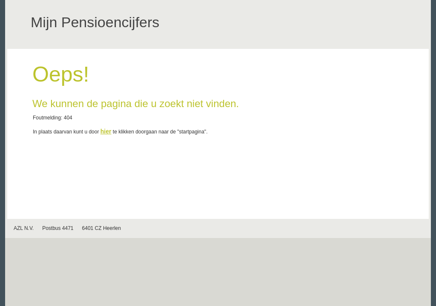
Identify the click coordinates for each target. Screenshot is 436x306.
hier (106, 131)
